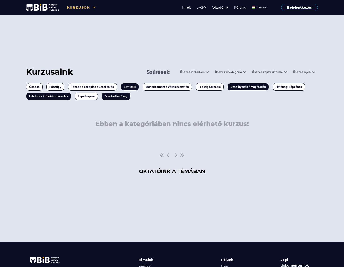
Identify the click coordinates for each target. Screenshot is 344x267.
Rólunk (239, 7)
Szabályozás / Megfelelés (248, 87)
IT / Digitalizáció (210, 87)
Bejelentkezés (299, 7)
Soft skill (130, 87)
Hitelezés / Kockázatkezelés (48, 96)
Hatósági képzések (289, 87)
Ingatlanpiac (86, 96)
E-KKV (201, 7)
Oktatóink (220, 7)
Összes (34, 87)
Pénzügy (55, 87)
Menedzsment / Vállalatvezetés (167, 87)
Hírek (186, 7)
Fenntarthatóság (116, 96)
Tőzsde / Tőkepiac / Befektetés (92, 87)
